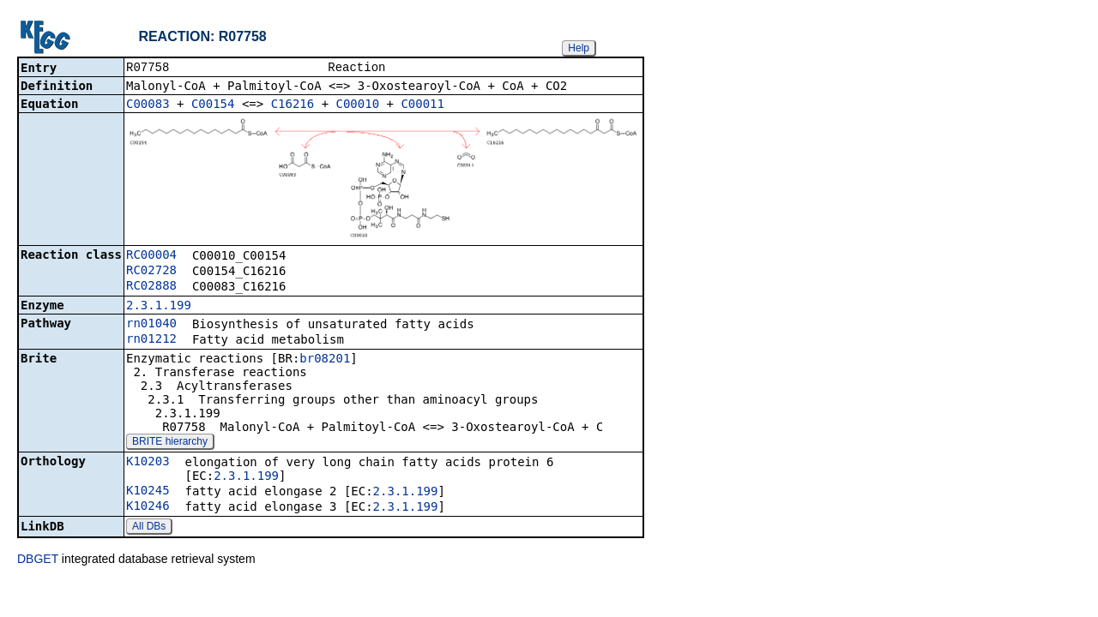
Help (578, 48)
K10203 (148, 463)
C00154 (213, 105)
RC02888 (151, 287)
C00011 (422, 105)
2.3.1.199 (158, 307)
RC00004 (151, 256)
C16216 (293, 105)
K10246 (148, 507)
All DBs (149, 528)
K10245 (148, 492)
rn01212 (151, 340)
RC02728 (151, 272)
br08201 (324, 360)
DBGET (37, 560)
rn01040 (151, 325)
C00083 (148, 105)
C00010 (358, 105)
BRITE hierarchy (170, 443)
